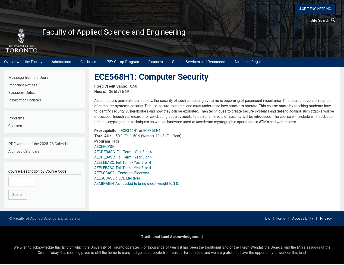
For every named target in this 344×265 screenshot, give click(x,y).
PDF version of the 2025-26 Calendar (38, 145)
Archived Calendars (24, 153)
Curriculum (88, 63)
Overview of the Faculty (23, 63)
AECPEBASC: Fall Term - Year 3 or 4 (123, 153)
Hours (99, 93)
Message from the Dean (28, 78)
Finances (155, 63)
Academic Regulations (252, 63)
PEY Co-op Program (123, 63)
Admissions (61, 63)
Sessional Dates (21, 94)
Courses (15, 127)
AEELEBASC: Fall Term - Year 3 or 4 (122, 163)
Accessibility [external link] (302, 220)
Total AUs (102, 137)
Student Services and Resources (198, 63)
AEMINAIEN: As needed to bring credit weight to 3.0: (136, 185)
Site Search (323, 20)
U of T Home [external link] (275, 220)
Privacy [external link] (326, 220)
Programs (16, 119)
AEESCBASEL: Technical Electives (121, 174)
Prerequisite (105, 132)
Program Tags (107, 142)
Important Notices (23, 86)
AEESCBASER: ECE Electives (117, 179)
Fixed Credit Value (110, 87)
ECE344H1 (129, 132)
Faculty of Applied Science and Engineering (121, 32)
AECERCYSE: (105, 148)
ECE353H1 (152, 132)
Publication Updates (24, 101)
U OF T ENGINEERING (315, 9)
